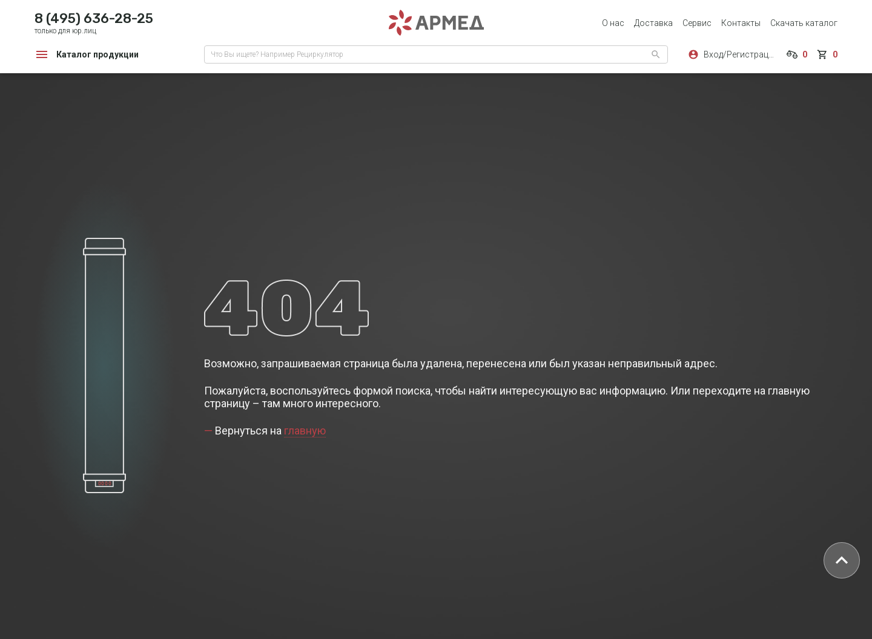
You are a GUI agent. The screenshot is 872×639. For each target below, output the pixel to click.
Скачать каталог (803, 23)
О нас (613, 23)
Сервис (697, 23)
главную (305, 430)
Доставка (653, 23)
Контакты (741, 23)
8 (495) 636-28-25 (94, 18)
